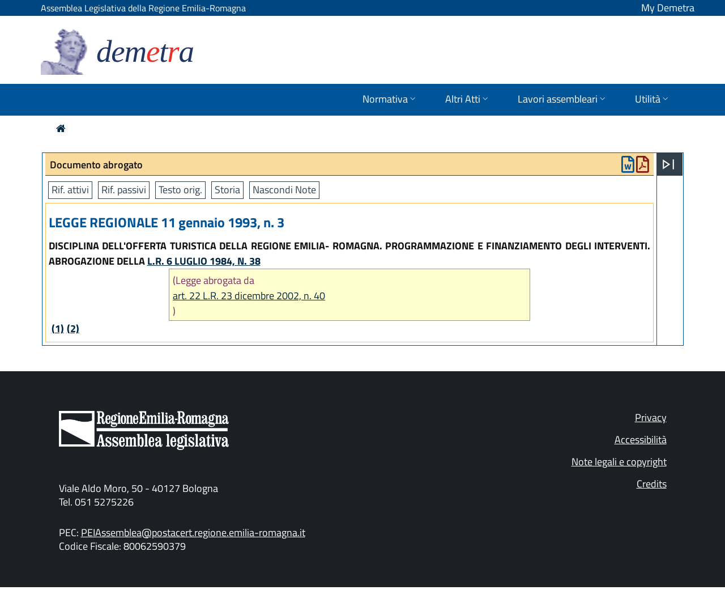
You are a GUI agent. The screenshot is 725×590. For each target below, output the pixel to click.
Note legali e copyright (619, 461)
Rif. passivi (123, 189)
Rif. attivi (70, 189)
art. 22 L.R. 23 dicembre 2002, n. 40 (249, 295)
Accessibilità (641, 439)
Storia (227, 189)
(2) (73, 328)
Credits (652, 483)
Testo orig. (180, 189)
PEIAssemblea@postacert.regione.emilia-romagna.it (193, 532)
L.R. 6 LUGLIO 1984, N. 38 (204, 261)
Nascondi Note (284, 189)
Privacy (651, 417)
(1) (58, 328)
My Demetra (667, 7)
